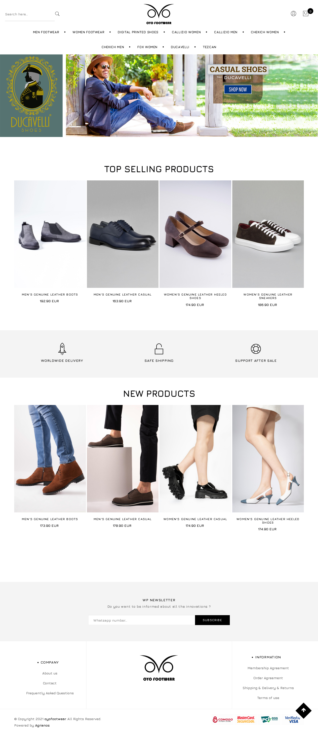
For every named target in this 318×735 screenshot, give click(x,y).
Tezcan (209, 47)
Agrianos (42, 725)
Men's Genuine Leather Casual (123, 294)
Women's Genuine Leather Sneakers (267, 296)
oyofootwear (55, 719)
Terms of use (268, 698)
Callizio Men (226, 32)
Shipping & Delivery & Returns (268, 688)
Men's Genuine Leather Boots (50, 294)
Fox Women (147, 47)
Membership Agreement (268, 668)
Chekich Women (265, 32)
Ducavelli (180, 47)
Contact (50, 683)
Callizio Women (186, 32)
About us (49, 673)
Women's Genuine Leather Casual (195, 519)
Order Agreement (268, 678)
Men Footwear (46, 32)
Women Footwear (88, 32)
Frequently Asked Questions (50, 693)
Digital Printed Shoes (138, 32)
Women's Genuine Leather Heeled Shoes (195, 296)
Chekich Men (113, 47)
